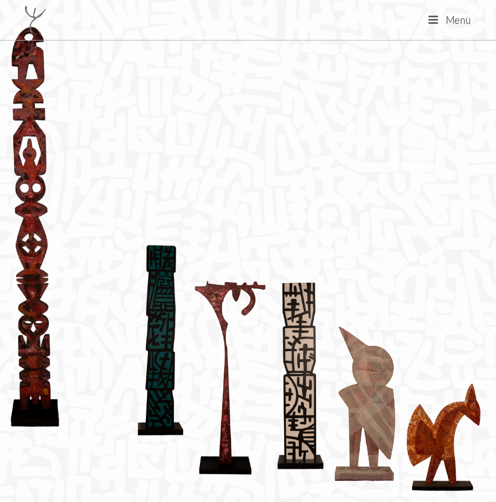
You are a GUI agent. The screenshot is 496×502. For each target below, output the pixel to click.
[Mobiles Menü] (449, 20)
